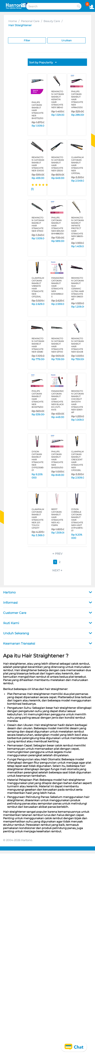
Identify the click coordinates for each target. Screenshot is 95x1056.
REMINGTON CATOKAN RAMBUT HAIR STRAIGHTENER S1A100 (38, 164)
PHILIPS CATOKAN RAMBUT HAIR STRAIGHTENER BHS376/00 (37, 399)
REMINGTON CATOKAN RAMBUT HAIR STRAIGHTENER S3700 (57, 345)
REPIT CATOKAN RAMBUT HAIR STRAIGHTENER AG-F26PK (57, 517)
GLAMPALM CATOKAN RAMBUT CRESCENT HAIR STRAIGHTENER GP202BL (77, 461)
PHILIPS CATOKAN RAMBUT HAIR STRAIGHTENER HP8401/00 (77, 99)
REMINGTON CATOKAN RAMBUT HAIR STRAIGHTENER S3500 (57, 164)
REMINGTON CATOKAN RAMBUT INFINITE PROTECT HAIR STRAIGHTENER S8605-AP (77, 228)
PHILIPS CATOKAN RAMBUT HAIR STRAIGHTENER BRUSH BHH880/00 (57, 225)
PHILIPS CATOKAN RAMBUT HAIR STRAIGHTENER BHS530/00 (57, 459)
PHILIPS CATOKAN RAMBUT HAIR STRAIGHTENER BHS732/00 (37, 110)
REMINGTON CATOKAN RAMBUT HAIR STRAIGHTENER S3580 (38, 345)
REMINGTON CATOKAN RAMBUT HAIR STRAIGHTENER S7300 (38, 224)
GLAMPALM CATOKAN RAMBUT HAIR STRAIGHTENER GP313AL (77, 165)
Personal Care (30, 21)
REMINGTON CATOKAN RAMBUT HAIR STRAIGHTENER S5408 (77, 345)
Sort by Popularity (43, 63)
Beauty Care (51, 21)
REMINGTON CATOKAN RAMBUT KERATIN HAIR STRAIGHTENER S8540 (57, 99)
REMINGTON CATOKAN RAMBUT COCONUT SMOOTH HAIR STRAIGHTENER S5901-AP (77, 402)
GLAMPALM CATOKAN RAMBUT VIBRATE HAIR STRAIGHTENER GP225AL (38, 287)
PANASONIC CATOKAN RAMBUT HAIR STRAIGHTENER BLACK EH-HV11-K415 (57, 400)
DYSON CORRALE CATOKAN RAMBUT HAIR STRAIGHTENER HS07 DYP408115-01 (77, 520)
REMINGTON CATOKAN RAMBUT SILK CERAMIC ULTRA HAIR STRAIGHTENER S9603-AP (77, 289)
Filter (27, 40)
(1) (32, 189)
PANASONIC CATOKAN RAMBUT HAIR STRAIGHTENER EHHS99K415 (57, 287)
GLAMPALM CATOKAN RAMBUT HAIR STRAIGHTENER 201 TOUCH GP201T (38, 518)
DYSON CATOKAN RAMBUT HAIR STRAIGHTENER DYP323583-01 (38, 461)
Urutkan (66, 40)
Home (12, 21)
